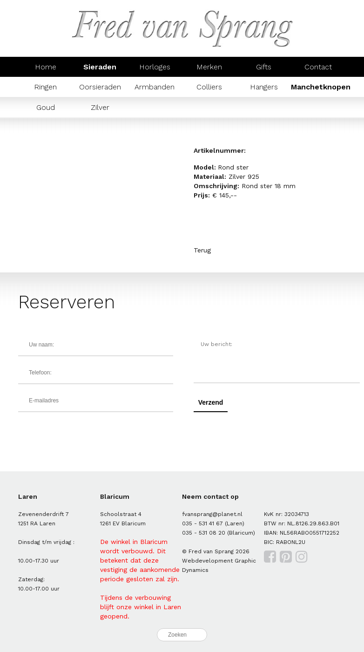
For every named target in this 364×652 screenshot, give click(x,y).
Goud (45, 107)
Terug (202, 250)
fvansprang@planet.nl (212, 514)
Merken (209, 66)
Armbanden (155, 86)
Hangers (264, 86)
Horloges (154, 66)
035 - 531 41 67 (202, 523)
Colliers (209, 86)
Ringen (45, 86)
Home (45, 66)
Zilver (100, 107)
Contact (318, 66)
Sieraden (99, 66)
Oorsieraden (100, 86)
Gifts (263, 66)
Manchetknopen (321, 86)
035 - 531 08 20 (203, 533)
